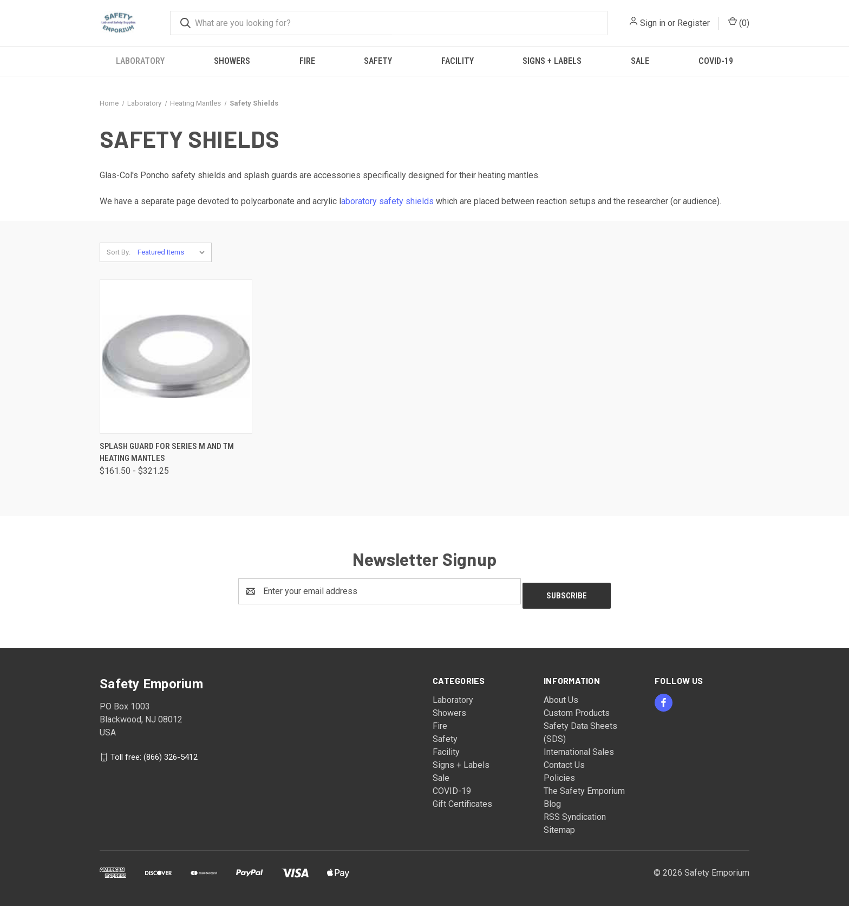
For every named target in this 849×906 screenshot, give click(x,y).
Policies (559, 773)
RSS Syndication (575, 812)
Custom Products (577, 708)
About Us (561, 695)
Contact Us (564, 760)
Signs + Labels (552, 61)
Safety (378, 61)
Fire (307, 61)
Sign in (652, 23)
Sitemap (559, 825)
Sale (640, 61)
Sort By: (118, 252)
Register (693, 23)
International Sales (579, 747)
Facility (457, 61)
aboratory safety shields (387, 201)
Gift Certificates (462, 799)
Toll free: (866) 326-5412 (154, 752)
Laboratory (140, 61)
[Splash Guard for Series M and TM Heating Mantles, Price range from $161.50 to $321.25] (176, 357)
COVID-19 (715, 61)
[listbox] (173, 252)
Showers (232, 61)
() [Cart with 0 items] (738, 22)
